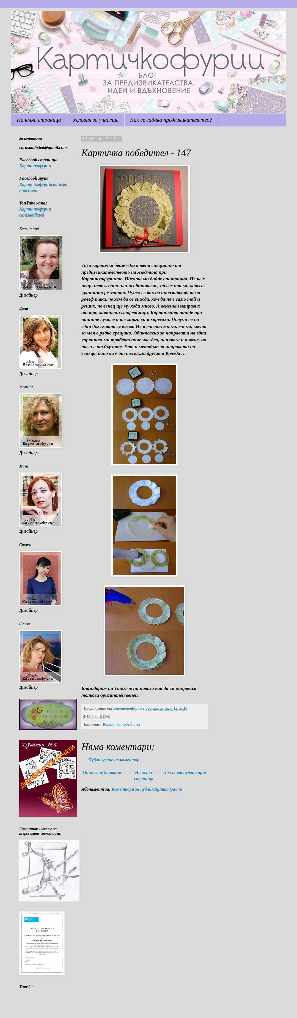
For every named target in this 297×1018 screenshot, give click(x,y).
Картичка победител (121, 724)
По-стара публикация (184, 772)
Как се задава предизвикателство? (171, 120)
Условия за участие (96, 120)
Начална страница (39, 120)
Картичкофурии (35, 166)
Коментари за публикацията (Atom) (147, 789)
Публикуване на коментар (113, 759)
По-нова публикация (102, 772)
